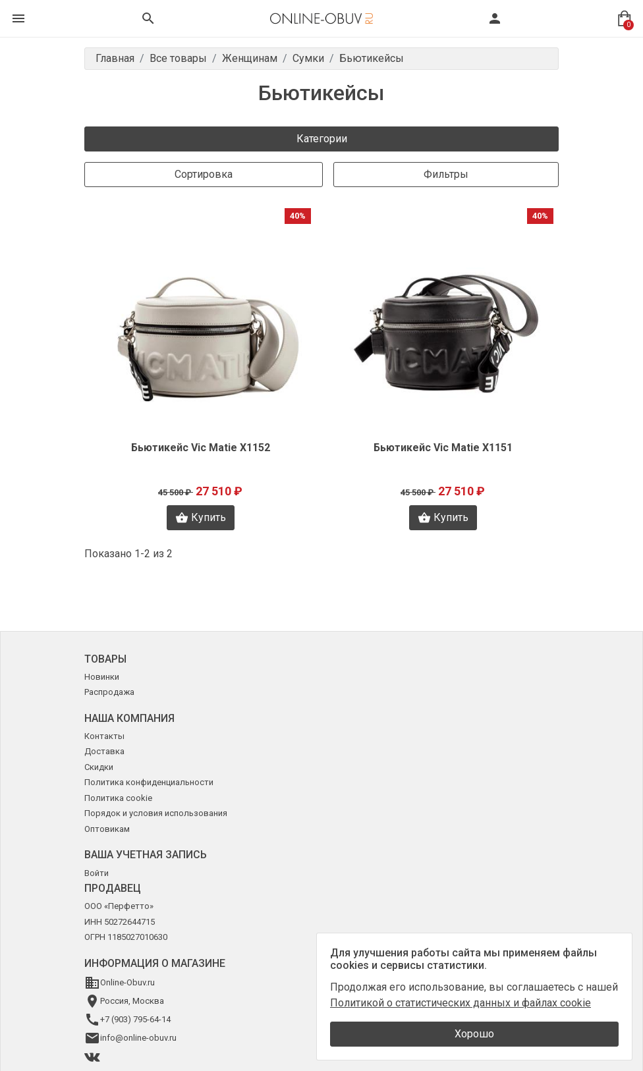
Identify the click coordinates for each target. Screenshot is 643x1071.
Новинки (101, 677)
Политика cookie (118, 798)
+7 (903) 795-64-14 (135, 1019)
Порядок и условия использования (155, 813)
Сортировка (204, 174)
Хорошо (474, 1034)
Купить (200, 517)
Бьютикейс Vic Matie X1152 (200, 447)
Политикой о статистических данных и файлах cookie (460, 1003)
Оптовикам (107, 829)
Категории (321, 138)
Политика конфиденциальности (148, 782)
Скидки (98, 767)
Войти (96, 873)
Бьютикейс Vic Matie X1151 (443, 447)
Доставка (104, 751)
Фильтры (446, 174)
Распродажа (109, 692)
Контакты (104, 736)
